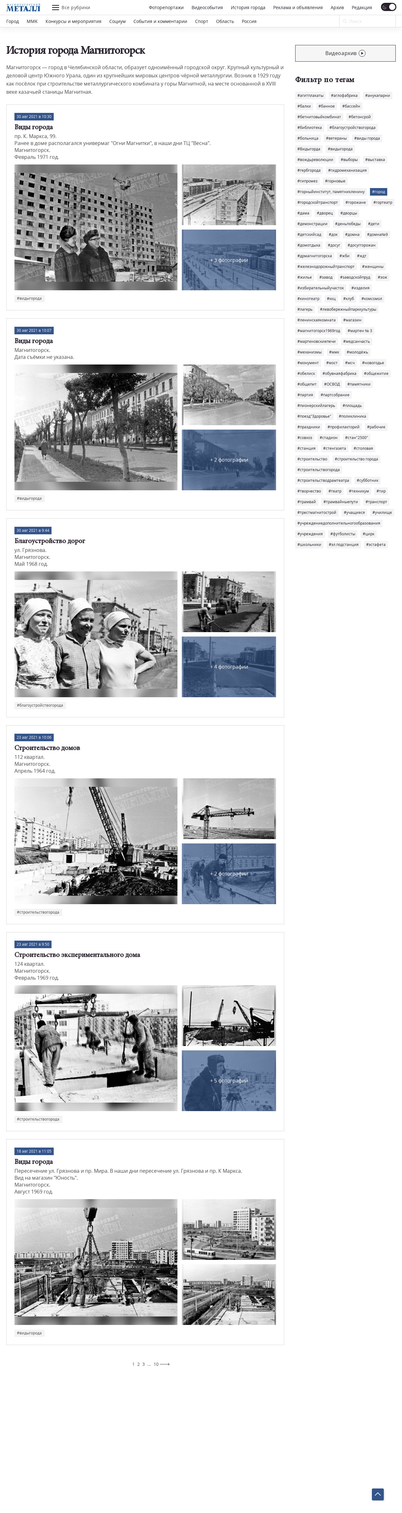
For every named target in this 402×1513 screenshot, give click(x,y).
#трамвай (306, 501)
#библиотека (309, 127)
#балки (304, 106)
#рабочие (376, 427)
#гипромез (307, 181)
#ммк (334, 352)
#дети (373, 223)
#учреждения (310, 534)
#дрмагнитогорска (314, 256)
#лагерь (304, 309)
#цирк (368, 534)
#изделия (360, 288)
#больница (307, 138)
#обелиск (306, 373)
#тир (381, 491)
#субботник (367, 480)
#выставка (375, 159)
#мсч (350, 362)
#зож (382, 277)
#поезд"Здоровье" (314, 416)
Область (225, 21)
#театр (335, 491)
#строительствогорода (318, 469)
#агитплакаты (310, 95)
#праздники (308, 427)
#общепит (307, 384)
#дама (303, 213)
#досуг (334, 245)
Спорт (201, 21)
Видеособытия (207, 7)
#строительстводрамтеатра (323, 480)
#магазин (352, 320)
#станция (306, 448)
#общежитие (376, 373)
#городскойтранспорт (317, 202)
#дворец (325, 213)
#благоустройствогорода (352, 127)
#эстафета (376, 544)
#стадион (329, 437)
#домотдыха (308, 245)
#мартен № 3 (360, 330)
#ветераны (336, 138)
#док (333, 234)
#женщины (372, 266)
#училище (382, 512)
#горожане (355, 202)
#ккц (331, 298)
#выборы (349, 159)
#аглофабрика (344, 95)
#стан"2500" (356, 437)
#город (378, 191)
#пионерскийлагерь (316, 405)
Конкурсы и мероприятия (73, 21)
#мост (332, 362)
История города (248, 7)
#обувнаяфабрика (339, 373)
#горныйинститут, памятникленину (331, 191)
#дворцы (348, 213)
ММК (32, 21)
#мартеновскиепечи (316, 341)
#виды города (367, 138)
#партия (305, 395)
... (149, 1364)
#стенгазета (334, 448)
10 (156, 1364)
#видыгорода (340, 149)
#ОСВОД (332, 384)
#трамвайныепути (340, 501)
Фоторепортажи (166, 7)
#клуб (348, 298)
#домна (352, 234)
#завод (326, 277)
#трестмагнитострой (316, 512)
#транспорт (376, 501)
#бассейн (351, 106)
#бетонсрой (360, 117)
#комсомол (371, 298)
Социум (117, 21)
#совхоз (304, 437)
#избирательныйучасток (320, 288)
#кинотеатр (308, 298)
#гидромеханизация (347, 170)
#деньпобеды (348, 223)
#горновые (335, 181)
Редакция (362, 7)
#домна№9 (377, 234)
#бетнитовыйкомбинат (319, 117)
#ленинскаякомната (316, 320)
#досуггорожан (362, 245)
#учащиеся (354, 512)
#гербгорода (309, 170)
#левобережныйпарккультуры (348, 309)
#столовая (363, 448)
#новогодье (373, 362)
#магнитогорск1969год (318, 330)
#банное (326, 106)
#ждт (362, 256)
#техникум (359, 491)
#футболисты (342, 534)
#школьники (309, 544)
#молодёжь (357, 352)
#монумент (308, 362)
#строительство (312, 459)
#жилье (304, 277)
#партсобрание (335, 395)
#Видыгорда (308, 149)
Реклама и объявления (298, 7)
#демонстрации (312, 223)
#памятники (359, 384)
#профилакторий (344, 427)
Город (12, 21)
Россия (249, 21)
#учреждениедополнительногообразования (338, 523)
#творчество (309, 491)
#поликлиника (352, 416)
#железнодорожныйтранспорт (326, 266)
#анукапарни (377, 95)
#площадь (352, 405)
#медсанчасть (356, 341)
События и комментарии (160, 21)
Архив (337, 7)
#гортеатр (382, 202)
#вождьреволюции (315, 159)
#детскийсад (309, 234)
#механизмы (309, 352)
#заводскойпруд (355, 277)
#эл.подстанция (344, 544)
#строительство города (356, 459)
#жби (345, 256)
